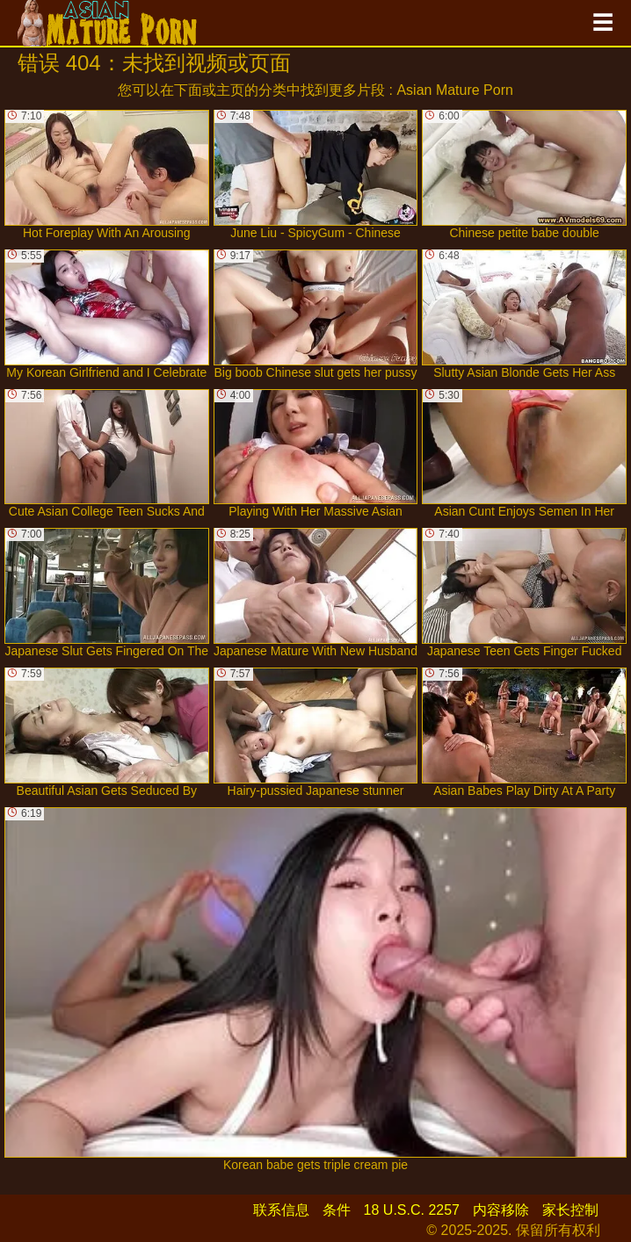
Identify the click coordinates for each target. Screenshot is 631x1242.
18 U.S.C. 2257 (412, 1209)
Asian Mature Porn (454, 90)
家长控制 (570, 1209)
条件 (337, 1209)
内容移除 (501, 1209)
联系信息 (281, 1209)
